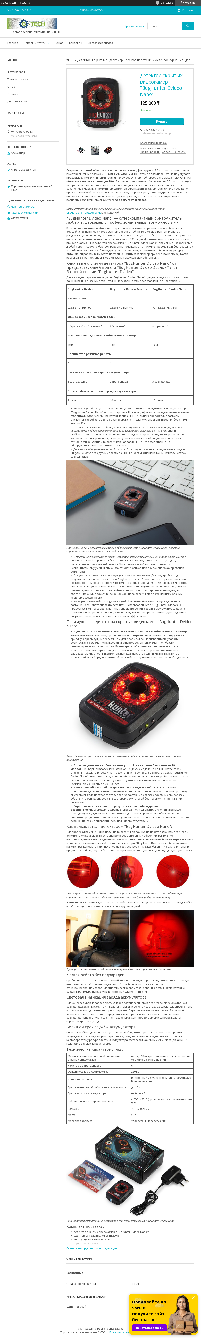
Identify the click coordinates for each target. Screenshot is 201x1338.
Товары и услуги (34, 43)
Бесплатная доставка (153, 142)
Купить (162, 121)
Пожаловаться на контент (125, 1332)
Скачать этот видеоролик (83, 212)
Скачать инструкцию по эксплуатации (91, 1248)
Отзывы (12, 94)
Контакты (75, 43)
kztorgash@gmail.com (24, 212)
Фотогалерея (16, 72)
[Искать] (188, 26)
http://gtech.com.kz (23, 206)
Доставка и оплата (100, 43)
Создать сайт (9, 2)
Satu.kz (119, 1328)
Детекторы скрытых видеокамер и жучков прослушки (114, 60)
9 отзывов (167, 3)
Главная (12, 43)
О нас (59, 43)
